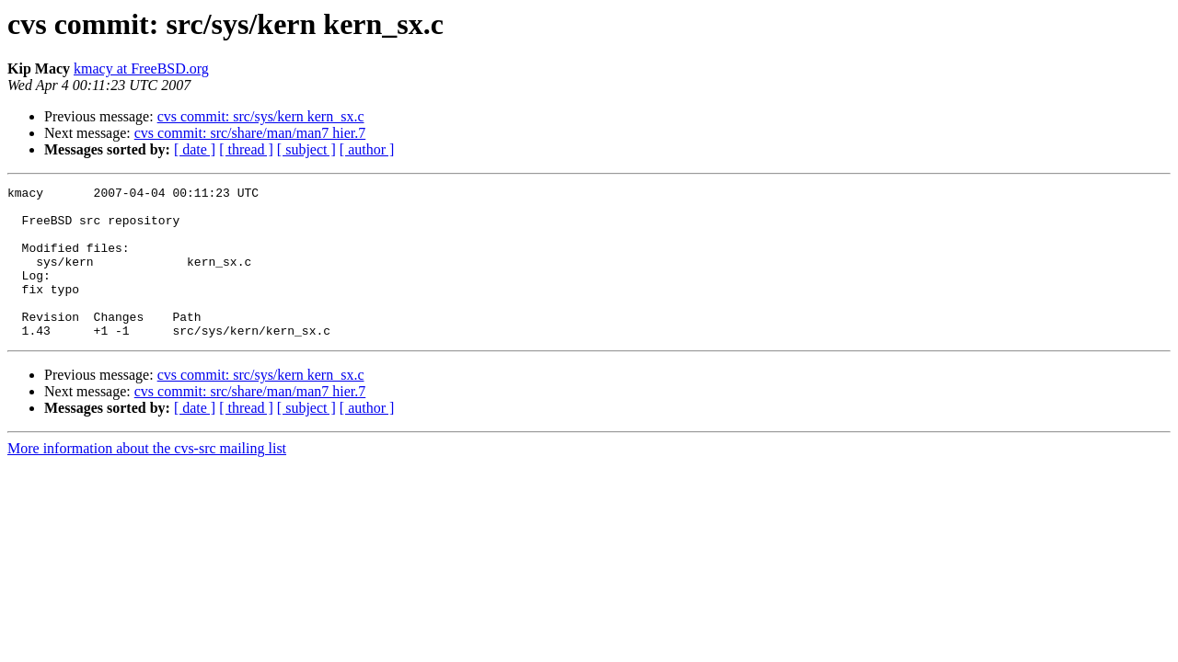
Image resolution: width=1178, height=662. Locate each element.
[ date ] (194, 149)
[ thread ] (246, 149)
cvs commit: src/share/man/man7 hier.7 (250, 133)
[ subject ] (306, 149)
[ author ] (367, 149)
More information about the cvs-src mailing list (146, 478)
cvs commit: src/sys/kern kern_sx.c (260, 116)
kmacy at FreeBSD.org (141, 68)
